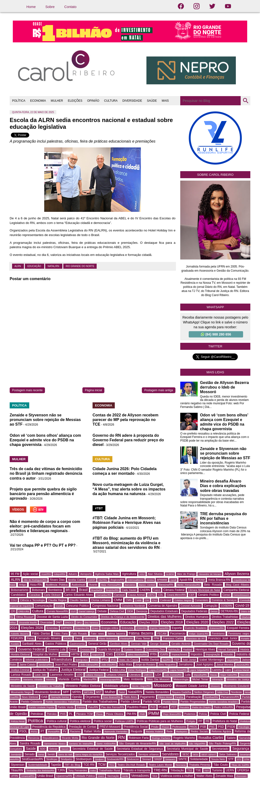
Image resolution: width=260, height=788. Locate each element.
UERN (230, 770)
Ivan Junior (189, 659)
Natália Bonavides (157, 692)
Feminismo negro (238, 633)
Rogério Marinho (184, 738)
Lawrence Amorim (61, 674)
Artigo (22, 584)
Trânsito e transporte (136, 770)
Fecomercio (177, 633)
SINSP (158, 759)
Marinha (50, 679)
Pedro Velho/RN (223, 707)
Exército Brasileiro (196, 628)
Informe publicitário (37, 659)
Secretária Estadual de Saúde (92, 748)
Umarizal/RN (27, 776)
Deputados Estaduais (164, 611)
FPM (156, 638)
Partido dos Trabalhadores (100, 701)
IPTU (104, 659)
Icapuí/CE (97, 654)
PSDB (231, 726)
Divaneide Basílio (28, 622)
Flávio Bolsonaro (108, 638)
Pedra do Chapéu (201, 707)
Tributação (177, 770)
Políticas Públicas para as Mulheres (160, 721)
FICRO (68, 638)
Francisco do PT (196, 638)
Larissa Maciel (241, 670)
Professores (179, 726)
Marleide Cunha (69, 679)
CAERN (145, 590)
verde (125, 776)
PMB (142, 714)
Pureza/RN (53, 731)
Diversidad (46, 622)
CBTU (151, 595)
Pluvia (99, 714)
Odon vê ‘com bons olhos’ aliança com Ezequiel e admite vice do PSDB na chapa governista (45, 440)
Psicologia (243, 727)
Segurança (240, 748)
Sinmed (146, 759)
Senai (41, 754)
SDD (42, 748)
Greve (73, 649)
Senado (30, 754)
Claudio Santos (79, 600)
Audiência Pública (57, 584)
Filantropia (90, 638)
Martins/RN (89, 679)
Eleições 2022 (223, 622)
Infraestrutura (61, 659)
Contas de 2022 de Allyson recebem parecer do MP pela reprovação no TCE (125, 419)
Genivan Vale (138, 643)
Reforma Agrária (221, 731)
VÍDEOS (18, 509)
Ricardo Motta (70, 737)
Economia (109, 622)
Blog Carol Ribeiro (237, 584)
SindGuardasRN (32, 759)
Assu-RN (36, 584)
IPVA (113, 659)
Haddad (187, 649)
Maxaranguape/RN (110, 679)
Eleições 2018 (172, 622)
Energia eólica (109, 628)
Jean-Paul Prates (66, 664)
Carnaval (119, 594)
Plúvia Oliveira (114, 713)
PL (71, 714)
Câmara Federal (174, 590)
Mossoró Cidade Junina (191, 686)
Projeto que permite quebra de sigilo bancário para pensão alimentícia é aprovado (43, 493)
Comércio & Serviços (224, 600)
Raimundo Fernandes (116, 731)
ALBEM (170, 574)
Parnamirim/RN (230, 697)
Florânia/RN (126, 638)
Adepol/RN (59, 574)
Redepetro (181, 731)
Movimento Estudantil (236, 685)
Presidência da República (48, 726)
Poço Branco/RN (172, 714)
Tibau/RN (17, 770)
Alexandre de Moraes (210, 574)
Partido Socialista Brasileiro (223, 701)
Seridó (51, 754)
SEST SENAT (208, 754)
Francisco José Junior (222, 638)
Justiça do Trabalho (45, 670)
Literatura (135, 674)
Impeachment (179, 654)
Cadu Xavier (129, 590)
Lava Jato (40, 674)
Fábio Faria (61, 633)
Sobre (50, 7)
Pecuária (184, 707)
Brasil (83, 590)
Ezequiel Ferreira (238, 628)
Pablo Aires (130, 697)
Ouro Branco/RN (111, 697)
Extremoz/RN (217, 628)
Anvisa (150, 580)
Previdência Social (136, 726)
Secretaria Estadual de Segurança (140, 748)
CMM (118, 600)
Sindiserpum (84, 759)
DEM (130, 611)
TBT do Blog (72, 764)
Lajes (228, 669)
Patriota (81, 707)
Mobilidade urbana (116, 686)
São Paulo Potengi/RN (222, 743)
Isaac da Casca (128, 659)
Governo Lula (56, 649)
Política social (103, 721)
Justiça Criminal (20, 669)
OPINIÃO (93, 100)
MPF (66, 692)
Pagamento (147, 697)
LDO (79, 674)
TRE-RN (160, 770)
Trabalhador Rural (109, 770)
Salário (231, 738)
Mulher (110, 692)
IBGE (86, 654)
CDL (160, 594)
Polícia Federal (239, 714)
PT (42, 731)
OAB (44, 697)
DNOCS (69, 622)
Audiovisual (78, 584)
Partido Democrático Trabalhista (62, 701)
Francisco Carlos (173, 638)
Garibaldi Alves (32, 643)
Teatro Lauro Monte (160, 764)
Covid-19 (242, 605)
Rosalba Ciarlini (210, 738)
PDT (174, 707)
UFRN (14, 775)
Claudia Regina (57, 600)
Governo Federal (31, 649)
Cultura (37, 611)
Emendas (52, 628)
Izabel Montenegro (211, 659)
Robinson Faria (139, 738)
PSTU (34, 731)
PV (64, 731)
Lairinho (217, 669)
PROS (193, 726)
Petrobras (37, 714)
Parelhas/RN (211, 697)
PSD (221, 726)
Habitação (174, 649)
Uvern (101, 776)
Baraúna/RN (166, 584)
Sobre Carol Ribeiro (215, 174)
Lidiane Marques (94, 674)
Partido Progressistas (193, 701)
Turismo (217, 770)
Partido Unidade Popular (41, 707)
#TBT (99, 508)
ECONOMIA (38, 100)
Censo (226, 594)
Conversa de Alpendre (162, 605)
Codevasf (165, 600)
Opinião (77, 697)
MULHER (57, 100)
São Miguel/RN (197, 743)
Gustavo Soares (133, 649)
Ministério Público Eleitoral (83, 686)
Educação (34, 266)
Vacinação (113, 775)
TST (206, 770)
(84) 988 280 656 (216, 334)
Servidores (170, 754)
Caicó (156, 590)
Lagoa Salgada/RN (199, 670)
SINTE (182, 759)
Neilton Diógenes (204, 692)
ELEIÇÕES (75, 100)
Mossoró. (215, 686)
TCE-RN (88, 764)
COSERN (226, 605)
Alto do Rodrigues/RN (35, 580)
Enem (95, 628)
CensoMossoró (241, 595)
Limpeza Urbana (116, 674)
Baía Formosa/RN (111, 584)
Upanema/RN (64, 775)
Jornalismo (186, 664)
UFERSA (243, 770)
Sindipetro (66, 759)
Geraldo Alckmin (181, 643)
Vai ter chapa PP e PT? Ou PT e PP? (43, 545)
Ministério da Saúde (23, 685)
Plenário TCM (84, 713)
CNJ (154, 600)
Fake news (97, 633)
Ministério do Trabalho (50, 686)
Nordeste (236, 692)
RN (121, 737)
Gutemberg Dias (155, 649)
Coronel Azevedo (191, 605)
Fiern (78, 638)
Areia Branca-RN (219, 579)
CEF (192, 594)
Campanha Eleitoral (236, 590)
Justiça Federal (99, 670)
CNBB (138, 600)
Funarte (245, 638)
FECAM (161, 633)
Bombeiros (55, 590)
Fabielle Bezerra (19, 633)
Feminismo (218, 633)
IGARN (164, 654)
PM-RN (131, 714)
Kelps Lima (118, 669)
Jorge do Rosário (145, 664)
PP (200, 721)
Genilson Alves (118, 643)
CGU (14, 600)
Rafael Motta (92, 731)
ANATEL (102, 580)
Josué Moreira (225, 664)
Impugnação (213, 654)
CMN (129, 600)
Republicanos (50, 737)
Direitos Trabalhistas (225, 617)
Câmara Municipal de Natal (204, 590)
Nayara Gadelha (181, 692)
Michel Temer (200, 679)
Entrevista (127, 628)
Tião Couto (220, 764)
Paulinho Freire (137, 707)
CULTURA (111, 100)
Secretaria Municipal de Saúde (187, 748)
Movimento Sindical (47, 692)
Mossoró (163, 685)
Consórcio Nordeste (133, 605)
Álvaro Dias (57, 579)
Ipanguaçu (82, 659)
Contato (70, 7)
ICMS (109, 654)
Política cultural (56, 721)
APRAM (200, 579)
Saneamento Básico (54, 743)
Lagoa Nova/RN (178, 670)
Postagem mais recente (27, 390)
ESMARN (141, 628)
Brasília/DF (97, 590)
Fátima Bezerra (141, 633)
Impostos (196, 654)
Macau (213, 674)
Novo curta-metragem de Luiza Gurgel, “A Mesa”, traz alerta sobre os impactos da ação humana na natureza (129, 489)
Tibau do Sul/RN (240, 765)
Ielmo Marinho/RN (137, 654)
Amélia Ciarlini (76, 579)
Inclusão (228, 654)
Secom (65, 749)
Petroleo (52, 713)
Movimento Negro (21, 692)
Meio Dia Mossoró (158, 679)
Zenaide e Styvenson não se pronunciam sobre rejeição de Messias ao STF (45, 419)
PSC (212, 726)
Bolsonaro (38, 590)
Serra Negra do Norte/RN (88, 754)
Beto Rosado (213, 584)
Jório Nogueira (167, 664)
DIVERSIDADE (132, 100)
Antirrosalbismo (136, 580)
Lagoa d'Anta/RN (158, 670)
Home (31, 7)
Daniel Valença (86, 611)
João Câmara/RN (89, 664)
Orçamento (93, 697)
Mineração (217, 679)
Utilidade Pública (85, 775)
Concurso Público (77, 605)
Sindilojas (51, 759)
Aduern (72, 574)
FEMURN (17, 638)
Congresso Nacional (105, 605)
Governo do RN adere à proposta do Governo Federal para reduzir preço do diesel (128, 440)
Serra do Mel (65, 754)
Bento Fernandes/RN (188, 584)
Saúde (31, 748)
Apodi (173, 580)
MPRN (76, 692)
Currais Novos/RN (57, 611)
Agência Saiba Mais (107, 574)
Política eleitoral (80, 721)
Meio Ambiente (133, 679)
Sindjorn (99, 759)
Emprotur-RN (82, 628)
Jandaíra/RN (45, 664)
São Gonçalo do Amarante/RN (137, 743)
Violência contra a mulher (176, 776)
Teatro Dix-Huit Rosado (131, 764)
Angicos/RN (117, 579)
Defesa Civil (117, 611)
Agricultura (129, 574)
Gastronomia (77, 643)
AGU (141, 574)
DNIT (59, 622)
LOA (158, 674)
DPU (79, 622)
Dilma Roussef (24, 616)
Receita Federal (154, 731)
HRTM (75, 654)
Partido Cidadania (31, 701)
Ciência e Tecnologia (32, 600)
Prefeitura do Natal (225, 721)
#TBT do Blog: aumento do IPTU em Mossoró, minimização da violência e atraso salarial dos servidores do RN (126, 543)
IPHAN (94, 659)
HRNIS (64, 654)
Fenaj (30, 638)
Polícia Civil (218, 714)
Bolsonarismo (20, 590)
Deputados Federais (194, 611)
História (244, 649)
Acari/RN (46, 574)
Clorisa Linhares (100, 600)
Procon (165, 727)
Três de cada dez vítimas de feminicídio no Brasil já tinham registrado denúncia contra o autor (46, 473)
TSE (198, 770)
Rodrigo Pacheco (161, 738)
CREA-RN (23, 611)
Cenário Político (208, 595)
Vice (154, 775)
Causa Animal (136, 594)
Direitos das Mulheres (164, 617)
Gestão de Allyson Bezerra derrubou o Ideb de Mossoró (224, 387)
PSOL (23, 731)
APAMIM (162, 579)
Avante (93, 584)
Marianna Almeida (33, 679)
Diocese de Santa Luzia (52, 617)
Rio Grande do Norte (80, 266)
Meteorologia (180, 679)
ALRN (18, 266)
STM (246, 759)
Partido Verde (66, 707)
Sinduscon (133, 759)
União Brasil (45, 776)
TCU (111, 765)
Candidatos (18, 595)
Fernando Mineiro (48, 638)
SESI (195, 754)
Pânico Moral (165, 697)
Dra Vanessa (91, 622)
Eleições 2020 (197, 622)
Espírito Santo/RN (159, 628)
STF (231, 759)
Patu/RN (93, 707)
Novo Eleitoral (30, 697)
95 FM (15, 574)
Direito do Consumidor (84, 616)
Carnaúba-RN (103, 595)
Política (35, 720)
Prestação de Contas (82, 726)
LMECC (148, 674)
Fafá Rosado (79, 633)
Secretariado (220, 748)
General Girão (97, 643)
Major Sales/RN (228, 674)
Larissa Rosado (21, 674)
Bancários (130, 584)
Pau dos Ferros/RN (112, 707)
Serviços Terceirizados (120, 754)
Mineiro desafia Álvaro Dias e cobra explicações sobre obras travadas (223, 485)
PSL (13, 731)
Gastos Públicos (55, 643)
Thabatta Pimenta (199, 764)
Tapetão (56, 764)
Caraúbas (35, 594)
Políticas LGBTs (124, 721)
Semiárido (16, 754)
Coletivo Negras (182, 600)
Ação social (30, 574)
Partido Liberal (130, 701)
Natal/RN (54, 266)
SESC (185, 754)
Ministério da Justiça (238, 679)
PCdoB (163, 707)
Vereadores (140, 776)
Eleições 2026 (32, 628)
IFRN (153, 654)
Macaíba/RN (200, 674)
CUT (73, 611)
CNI (147, 600)
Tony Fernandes (77, 770)
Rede (169, 731)
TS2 (189, 770)
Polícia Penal (17, 721)
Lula (187, 674)
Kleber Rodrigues (137, 670)
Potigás (191, 721)
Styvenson (17, 764)
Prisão (155, 726)
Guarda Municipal (109, 649)
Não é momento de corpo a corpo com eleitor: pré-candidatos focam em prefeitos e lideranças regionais (45, 526)
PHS (62, 713)
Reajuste (136, 731)
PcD (153, 707)
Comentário (201, 600)
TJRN (61, 770)
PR (207, 721)
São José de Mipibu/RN (172, 743)
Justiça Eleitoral (73, 670)
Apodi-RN (186, 579)
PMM (153, 713)
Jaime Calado (28, 664)
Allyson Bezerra (236, 574)
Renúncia (33, 737)
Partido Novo (170, 701)
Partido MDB (151, 701)
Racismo (75, 731)
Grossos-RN (87, 649)
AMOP (91, 580)
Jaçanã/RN (232, 659)
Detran (214, 611)
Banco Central (147, 584)
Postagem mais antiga (158, 390)
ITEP (177, 659)
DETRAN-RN (229, 611)
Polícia (203, 713)
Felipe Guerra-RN (198, 633)
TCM (102, 764)
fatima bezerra (116, 633)
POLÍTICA (18, 100)
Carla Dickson (52, 594)
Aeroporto (86, 574)
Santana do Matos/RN (81, 743)
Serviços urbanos (148, 754)
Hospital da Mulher (45, 654)
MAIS (165, 100)
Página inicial (93, 390)
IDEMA (120, 654)
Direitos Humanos (196, 617)
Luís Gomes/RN (173, 674)
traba (93, 770)
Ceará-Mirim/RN (176, 594)
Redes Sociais (199, 731)
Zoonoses (241, 776)
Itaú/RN (167, 659)
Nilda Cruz (222, 692)
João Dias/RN (108, 664)
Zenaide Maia (224, 776)
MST (99, 692)
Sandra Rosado (30, 743)
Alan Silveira (155, 574)
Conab (59, 605)
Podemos (189, 713)
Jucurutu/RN (242, 664)
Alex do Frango (186, 574)
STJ (239, 759)
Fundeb (15, 644)
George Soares (159, 643)
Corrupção (210, 605)
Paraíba (179, 697)
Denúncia (141, 611)
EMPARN (66, 628)
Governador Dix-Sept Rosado (211, 643)
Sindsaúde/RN (115, 759)
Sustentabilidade (37, 764)
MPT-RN (88, 692)
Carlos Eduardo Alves (78, 595)
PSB (203, 726)
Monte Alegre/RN (141, 686)
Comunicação (43, 605)
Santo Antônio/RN (106, 743)
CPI (13, 611)
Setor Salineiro (228, 754)
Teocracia (181, 765)
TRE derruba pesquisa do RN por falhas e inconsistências (223, 518)
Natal (122, 692)
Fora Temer (143, 638)
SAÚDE (152, 100)
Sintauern (170, 759)
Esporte (177, 628)
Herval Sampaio (227, 649)
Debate (102, 611)
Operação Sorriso (60, 697)
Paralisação (194, 697)
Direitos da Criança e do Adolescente (122, 616)
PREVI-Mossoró (110, 726)
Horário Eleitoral (20, 654)
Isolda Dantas (150, 659)
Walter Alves (204, 776)
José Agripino (204, 664)
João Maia (125, 664)
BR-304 (71, 590)
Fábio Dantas (41, 633)
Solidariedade (199, 759)
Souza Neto (218, 759)
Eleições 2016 (148, 622)
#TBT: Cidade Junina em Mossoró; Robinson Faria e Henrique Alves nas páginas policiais (127, 522)
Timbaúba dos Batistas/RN (40, 770)
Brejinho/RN (112, 590)
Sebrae (53, 748)
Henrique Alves (205, 649)
